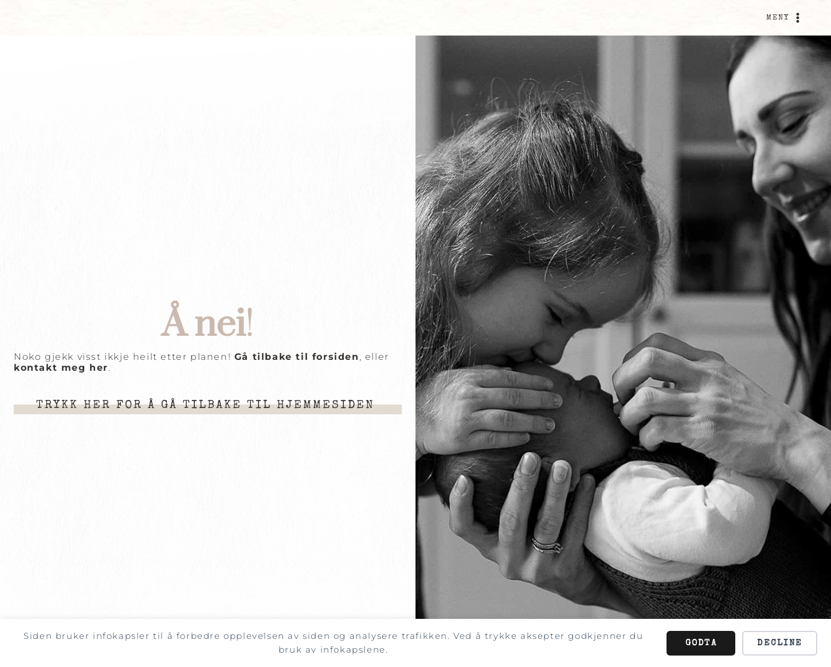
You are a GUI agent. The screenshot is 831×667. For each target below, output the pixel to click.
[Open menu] (785, 17)
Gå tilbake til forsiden (296, 356)
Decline (779, 643)
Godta (701, 643)
